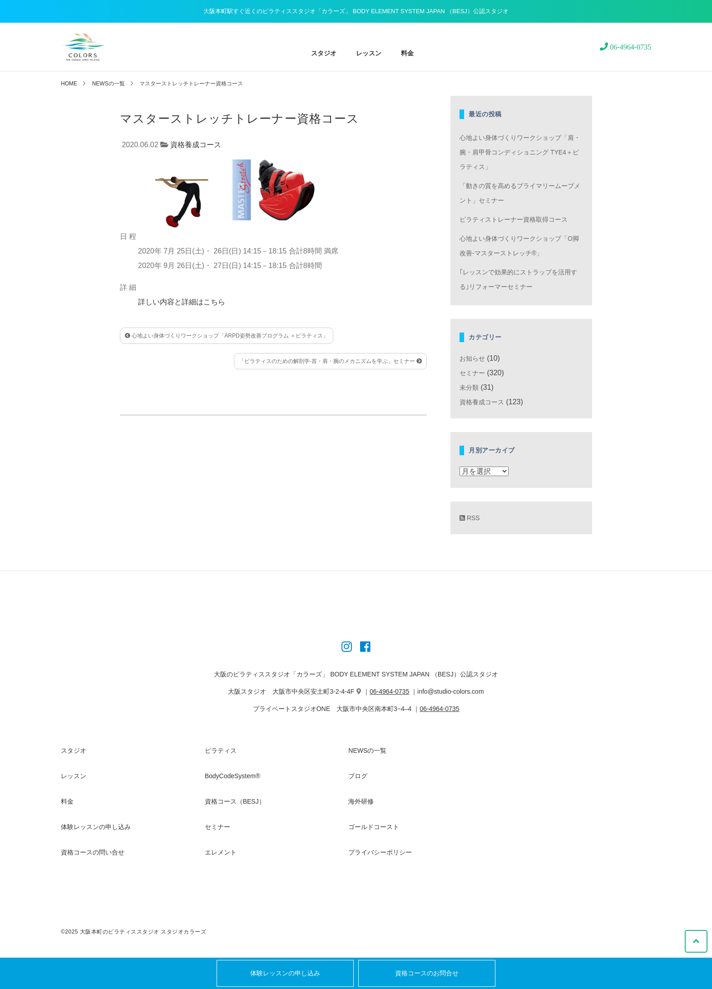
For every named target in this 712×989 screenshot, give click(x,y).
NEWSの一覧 (108, 83)
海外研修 (361, 801)
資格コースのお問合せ (427, 973)
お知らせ (472, 358)
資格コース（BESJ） (235, 801)
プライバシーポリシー (380, 852)
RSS (470, 518)
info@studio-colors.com (450, 691)
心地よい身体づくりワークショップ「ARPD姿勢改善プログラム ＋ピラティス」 (226, 336)
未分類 (469, 387)
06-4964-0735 (389, 691)
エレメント (221, 852)
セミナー (472, 373)
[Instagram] (346, 648)
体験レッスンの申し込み (285, 973)
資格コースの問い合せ (92, 852)
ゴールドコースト (373, 826)
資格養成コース (195, 145)
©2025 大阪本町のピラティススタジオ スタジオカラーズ (133, 932)
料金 (407, 53)
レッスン (369, 53)
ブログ (357, 776)
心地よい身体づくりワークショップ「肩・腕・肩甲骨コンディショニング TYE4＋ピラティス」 (520, 152)
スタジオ (324, 53)
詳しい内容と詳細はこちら (181, 302)
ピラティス (221, 750)
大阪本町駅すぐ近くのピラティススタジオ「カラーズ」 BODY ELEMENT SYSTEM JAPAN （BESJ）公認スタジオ (356, 11)
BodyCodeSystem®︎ (232, 776)
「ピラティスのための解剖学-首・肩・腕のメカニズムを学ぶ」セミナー (330, 361)
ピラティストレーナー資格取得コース (514, 219)
